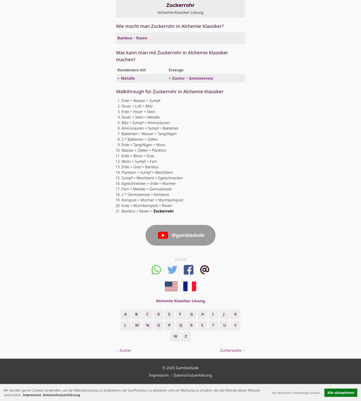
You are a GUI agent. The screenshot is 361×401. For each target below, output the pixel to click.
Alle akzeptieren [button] (340, 392)
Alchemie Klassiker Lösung (180, 12)
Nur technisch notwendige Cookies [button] (296, 393)
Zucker (178, 78)
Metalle (128, 78)
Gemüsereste (201, 78)
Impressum (32, 395)
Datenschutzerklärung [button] (61, 395)
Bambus (124, 38)
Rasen (141, 38)
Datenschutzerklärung (193, 375)
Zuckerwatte (231, 350)
